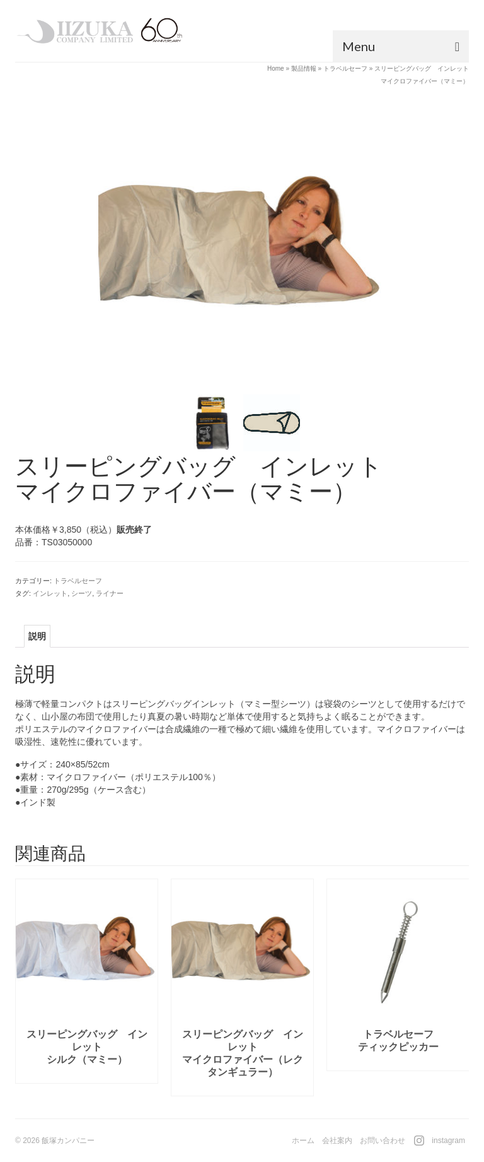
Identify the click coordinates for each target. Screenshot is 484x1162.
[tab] (37, 636)
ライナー (110, 593)
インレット (50, 593)
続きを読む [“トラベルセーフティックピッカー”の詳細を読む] (398, 1061)
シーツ (81, 593)
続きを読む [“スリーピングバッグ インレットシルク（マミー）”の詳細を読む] (87, 1074)
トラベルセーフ (78, 580)
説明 (37, 636)
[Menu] (401, 46)
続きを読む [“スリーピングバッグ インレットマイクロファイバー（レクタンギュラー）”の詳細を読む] (242, 1087)
